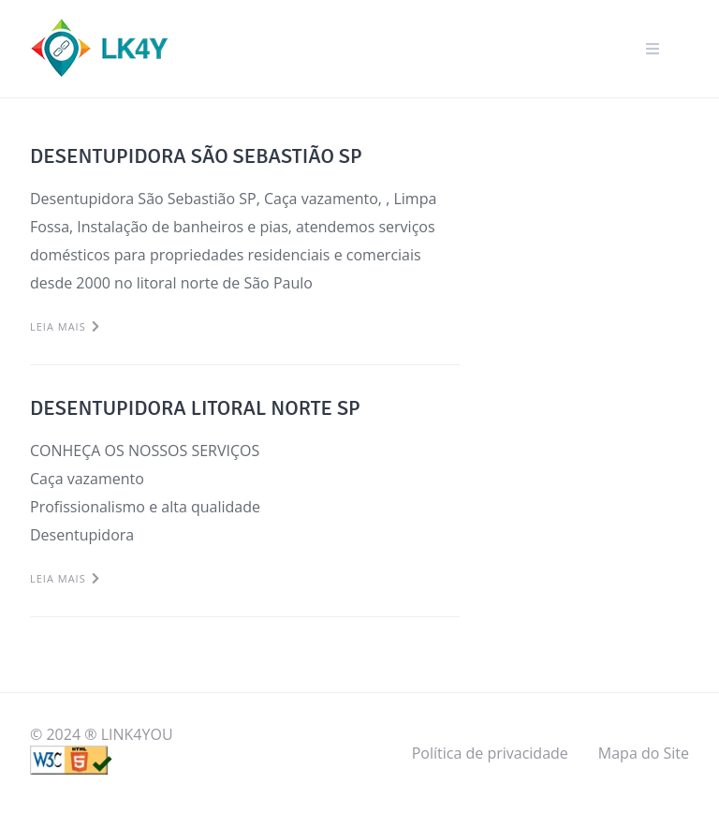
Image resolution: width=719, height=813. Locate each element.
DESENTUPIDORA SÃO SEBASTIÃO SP (196, 156)
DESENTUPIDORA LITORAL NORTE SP (195, 408)
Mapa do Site (643, 753)
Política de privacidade (490, 753)
